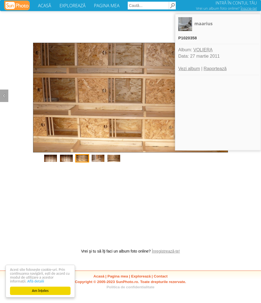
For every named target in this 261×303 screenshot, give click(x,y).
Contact (161, 276)
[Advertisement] (130, 202)
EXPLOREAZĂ (72, 5)
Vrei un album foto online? (226, 8)
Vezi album (189, 68)
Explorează (140, 276)
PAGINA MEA (106, 5)
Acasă (99, 276)
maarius (203, 24)
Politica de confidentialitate (131, 287)
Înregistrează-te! (166, 251)
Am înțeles (40, 290)
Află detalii (35, 281)
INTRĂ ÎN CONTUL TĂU (236, 3)
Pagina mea (117, 276)
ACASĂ (44, 5)
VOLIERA (202, 49)
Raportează (215, 68)
